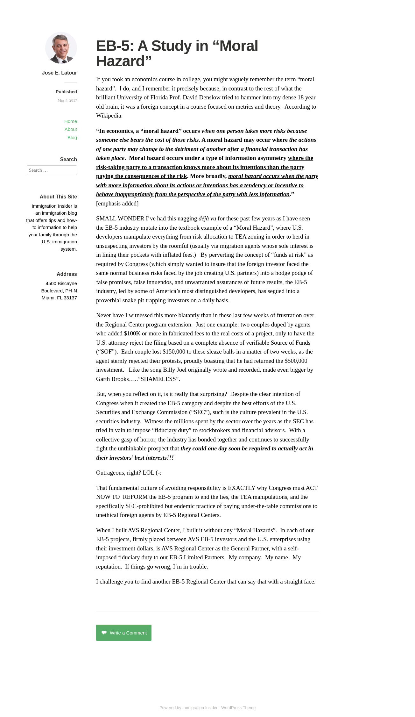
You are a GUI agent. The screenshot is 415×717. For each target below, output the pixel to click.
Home (70, 121)
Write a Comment (124, 632)
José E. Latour (59, 72)
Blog (72, 137)
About (71, 129)
